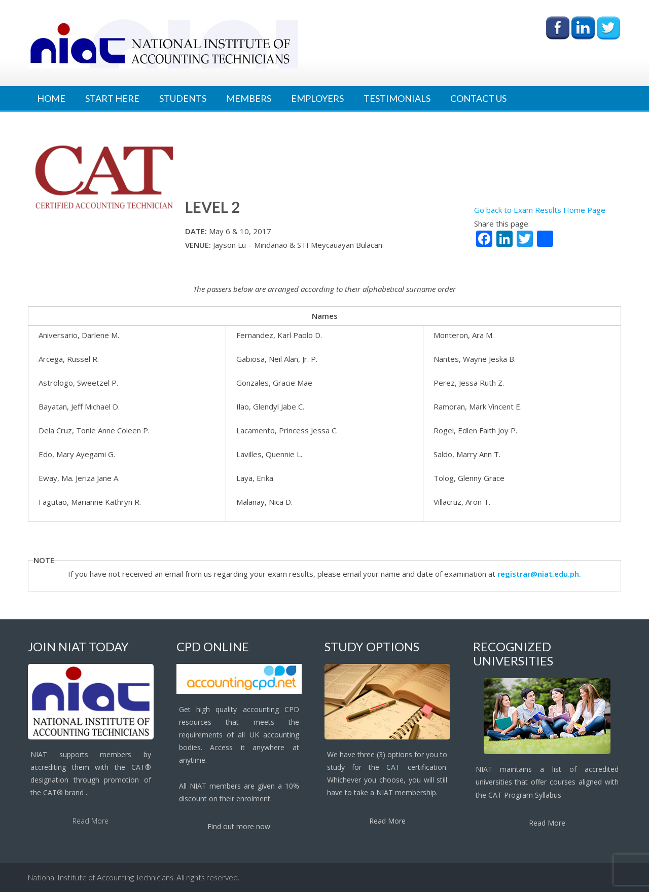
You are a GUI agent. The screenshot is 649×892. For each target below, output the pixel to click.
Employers (317, 98)
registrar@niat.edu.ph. (539, 574)
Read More (91, 821)
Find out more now (238, 826)
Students (182, 98)
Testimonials (397, 98)
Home (51, 98)
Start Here (112, 98)
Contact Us (478, 98)
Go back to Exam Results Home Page (539, 210)
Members (248, 98)
